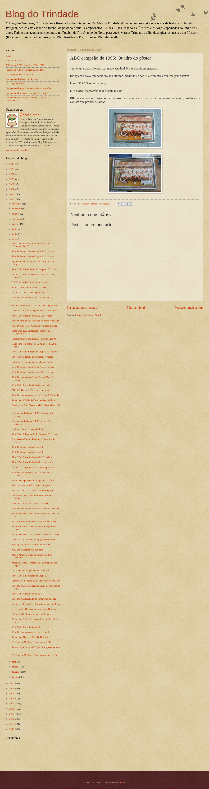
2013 (12, 708)
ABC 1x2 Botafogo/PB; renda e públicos (31, 390)
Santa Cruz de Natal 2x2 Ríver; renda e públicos (34, 305)
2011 (12, 719)
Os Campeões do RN (16, 83)
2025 (12, 169)
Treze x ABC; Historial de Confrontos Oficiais (34, 609)
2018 (12, 683)
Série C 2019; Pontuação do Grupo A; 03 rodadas (35, 434)
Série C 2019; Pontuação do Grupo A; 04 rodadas (35, 351)
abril (14, 661)
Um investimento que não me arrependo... (31, 570)
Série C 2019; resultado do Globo (27, 627)
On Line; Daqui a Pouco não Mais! (28, 429)
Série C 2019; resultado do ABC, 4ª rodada (32, 385)
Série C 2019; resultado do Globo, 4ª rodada (32, 356)
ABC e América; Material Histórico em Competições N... (30, 245)
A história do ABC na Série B (20, 74)
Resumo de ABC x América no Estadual (25, 70)
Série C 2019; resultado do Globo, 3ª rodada (32, 462)
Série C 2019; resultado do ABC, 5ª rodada (32, 315)
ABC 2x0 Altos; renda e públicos (27, 549)
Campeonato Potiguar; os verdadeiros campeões (28, 88)
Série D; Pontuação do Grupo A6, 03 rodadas (33, 367)
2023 (12, 179)
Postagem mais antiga (188, 307)
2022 (12, 184)
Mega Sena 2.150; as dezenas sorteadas (30, 503)
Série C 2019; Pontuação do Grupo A (29, 575)
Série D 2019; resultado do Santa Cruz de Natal (34, 599)
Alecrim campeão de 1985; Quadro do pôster (33, 490)
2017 (12, 688)
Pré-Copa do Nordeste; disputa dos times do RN (34, 655)
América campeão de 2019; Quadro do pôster (33, 480)
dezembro (17, 203)
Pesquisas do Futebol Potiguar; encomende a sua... (35, 521)
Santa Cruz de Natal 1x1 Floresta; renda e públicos (36, 604)
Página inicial (136, 307)
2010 (12, 724)
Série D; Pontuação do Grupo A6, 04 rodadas (33, 251)
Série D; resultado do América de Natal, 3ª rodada (35, 395)
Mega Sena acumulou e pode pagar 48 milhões (34, 310)
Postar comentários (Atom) (88, 315)
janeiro (15, 677)
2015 (12, 698)
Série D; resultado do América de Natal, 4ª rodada (35, 320)
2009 (12, 729)
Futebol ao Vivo (13, 60)
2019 (12, 199)
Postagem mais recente (82, 307)
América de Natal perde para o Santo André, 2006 (35, 534)
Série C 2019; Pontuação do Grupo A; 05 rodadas (35, 269)
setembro (16, 219)
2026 (12, 164)
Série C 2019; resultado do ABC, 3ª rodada (32, 457)
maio (14, 239)
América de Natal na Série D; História (30, 637)
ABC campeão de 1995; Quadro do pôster (31, 485)
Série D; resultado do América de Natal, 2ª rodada (35, 508)
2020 (12, 194)
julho (15, 229)
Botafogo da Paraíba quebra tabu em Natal (32, 362)
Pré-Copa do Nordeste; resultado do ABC (31, 544)
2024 (12, 174)
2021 (12, 189)
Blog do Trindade (42, 14)
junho (15, 234)
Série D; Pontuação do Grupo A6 (27, 447)
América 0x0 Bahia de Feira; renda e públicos (33, 400)
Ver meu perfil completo (17, 150)
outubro (16, 213)
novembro (17, 208)
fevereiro (16, 672)
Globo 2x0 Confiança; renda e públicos (30, 614)
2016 (12, 693)
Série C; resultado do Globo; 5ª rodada (30, 287)
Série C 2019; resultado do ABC (27, 593)
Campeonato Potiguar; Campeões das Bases (26, 93)
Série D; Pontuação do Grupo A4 (27, 452)
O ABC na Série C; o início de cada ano (30, 282)
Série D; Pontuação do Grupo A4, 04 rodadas (33, 256)
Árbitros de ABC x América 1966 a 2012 (25, 65)
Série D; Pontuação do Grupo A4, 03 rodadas (33, 372)
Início (8, 56)
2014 (12, 703)
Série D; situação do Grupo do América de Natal (34, 326)
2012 (12, 714)
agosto (15, 224)
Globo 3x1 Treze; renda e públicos (28, 292)
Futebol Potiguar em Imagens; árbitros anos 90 (34, 339)
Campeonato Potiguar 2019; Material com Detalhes (36, 580)
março (15, 666)
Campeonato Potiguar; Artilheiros (22, 79)
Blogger (121, 782)
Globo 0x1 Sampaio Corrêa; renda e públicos (33, 467)
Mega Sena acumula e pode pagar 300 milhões (34, 539)
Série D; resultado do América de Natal (30, 632)
